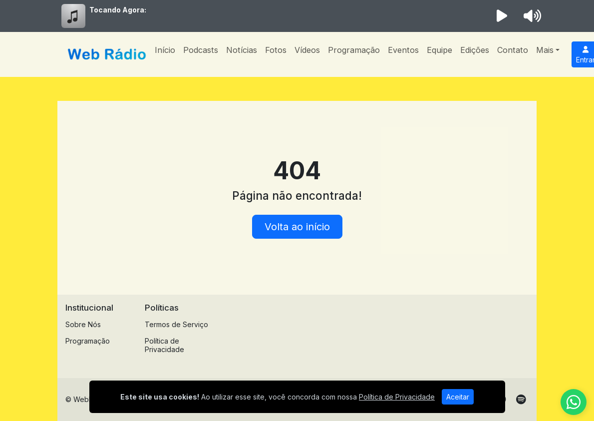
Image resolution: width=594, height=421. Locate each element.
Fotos (276, 50)
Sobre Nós (83, 324)
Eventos (403, 50)
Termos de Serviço (176, 324)
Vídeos (307, 50)
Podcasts (200, 50)
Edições (474, 50)
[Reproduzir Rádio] (502, 16)
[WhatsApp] (574, 402)
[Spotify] (521, 400)
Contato (512, 50)
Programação (354, 50)
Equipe (439, 50)
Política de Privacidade (164, 345)
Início (165, 50)
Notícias (241, 50)
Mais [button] (545, 50)
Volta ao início (297, 227)
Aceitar (457, 397)
